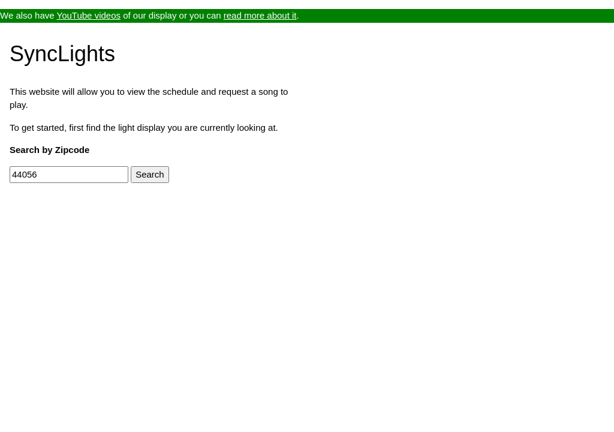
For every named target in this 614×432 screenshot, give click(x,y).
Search (150, 174)
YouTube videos (89, 15)
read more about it (260, 15)
